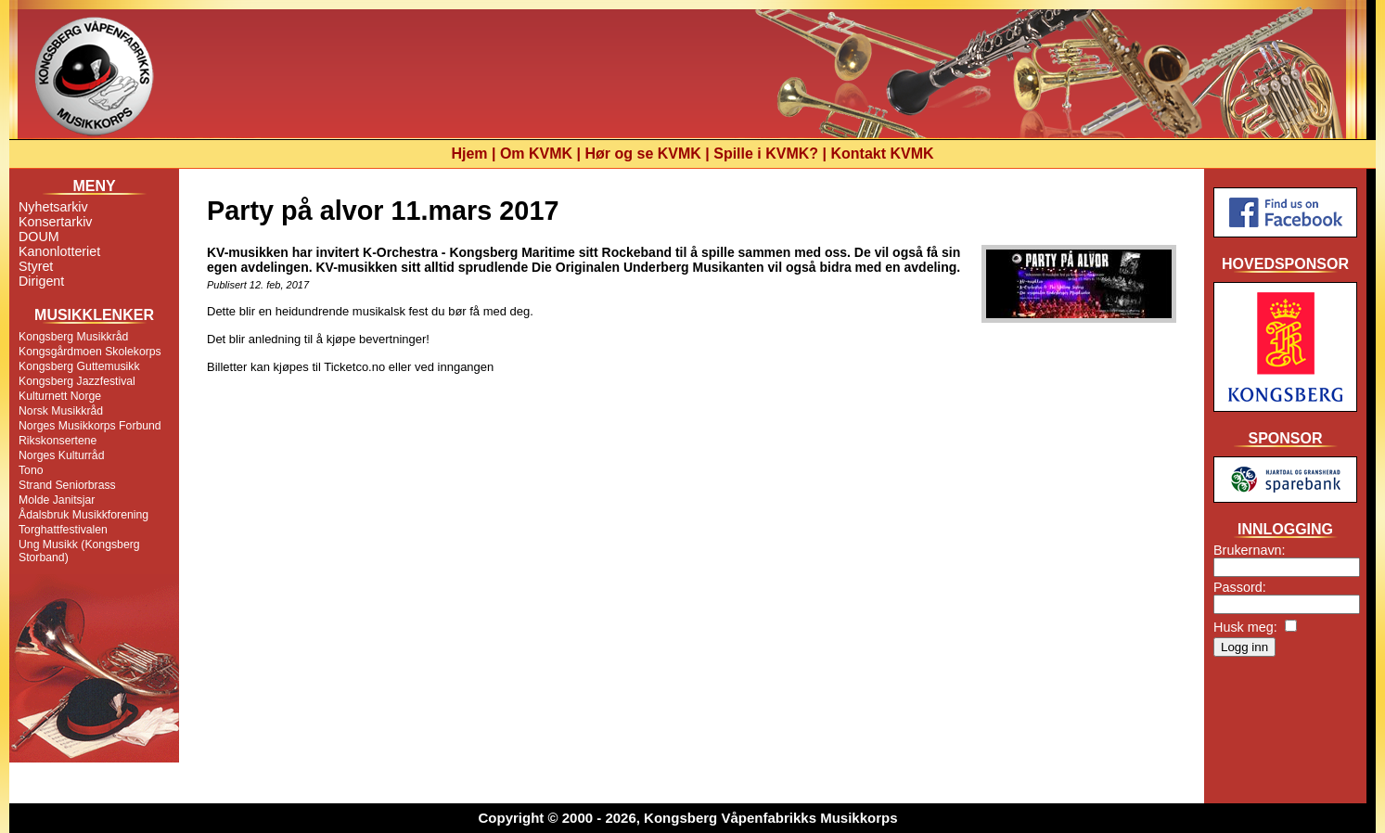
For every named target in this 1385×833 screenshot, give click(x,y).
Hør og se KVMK (643, 153)
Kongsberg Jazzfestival (77, 381)
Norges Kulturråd (61, 455)
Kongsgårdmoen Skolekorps (90, 351)
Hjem (469, 153)
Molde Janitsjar (57, 499)
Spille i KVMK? (765, 153)
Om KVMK (536, 153)
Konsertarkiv (55, 221)
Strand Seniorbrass (67, 485)
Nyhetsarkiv (53, 206)
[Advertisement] (1285, 736)
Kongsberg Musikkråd (73, 336)
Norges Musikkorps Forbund (90, 425)
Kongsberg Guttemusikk (79, 366)
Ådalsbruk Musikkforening (83, 514)
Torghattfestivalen (63, 529)
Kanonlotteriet (59, 251)
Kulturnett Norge (60, 396)
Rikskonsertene (57, 440)
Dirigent (41, 281)
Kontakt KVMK (882, 153)
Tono (31, 470)
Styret (36, 266)
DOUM (39, 236)
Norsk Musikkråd (61, 410)
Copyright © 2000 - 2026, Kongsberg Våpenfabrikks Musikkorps (687, 818)
